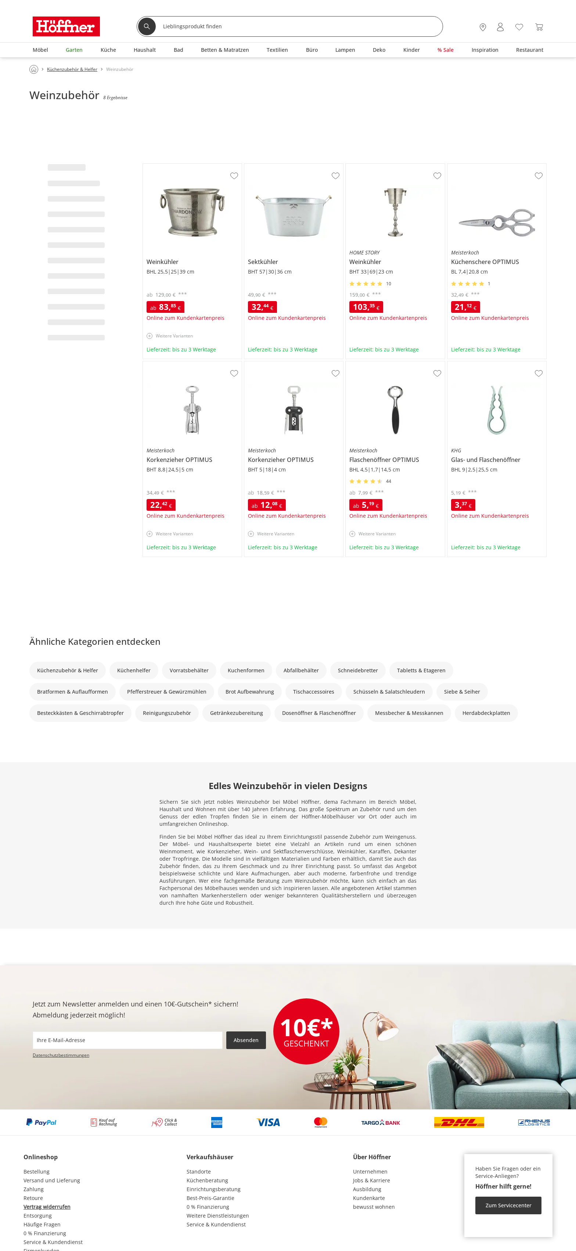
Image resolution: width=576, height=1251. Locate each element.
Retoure (33, 1197)
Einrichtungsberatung (214, 1189)
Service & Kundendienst (53, 1242)
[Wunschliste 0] (519, 26)
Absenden (246, 1040)
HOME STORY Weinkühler (377, 167)
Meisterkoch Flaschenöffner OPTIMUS (392, 364)
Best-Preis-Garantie (210, 1197)
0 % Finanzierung (45, 1233)
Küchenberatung (207, 1180)
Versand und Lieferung (52, 1180)
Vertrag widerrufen (47, 1206)
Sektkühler (257, 167)
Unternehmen (370, 1171)
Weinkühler (157, 167)
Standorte (199, 1171)
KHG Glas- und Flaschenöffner (484, 364)
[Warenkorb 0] (539, 27)
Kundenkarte (369, 1197)
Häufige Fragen (42, 1224)
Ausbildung (367, 1189)
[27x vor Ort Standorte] (483, 27)
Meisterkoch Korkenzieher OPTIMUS (187, 364)
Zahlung (34, 1189)
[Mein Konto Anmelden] (500, 27)
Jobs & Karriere (371, 1180)
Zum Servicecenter (509, 1205)
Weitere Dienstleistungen (218, 1215)
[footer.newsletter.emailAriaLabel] (128, 1040)
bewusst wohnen (374, 1206)
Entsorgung (38, 1215)
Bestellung (37, 1171)
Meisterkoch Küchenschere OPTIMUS (493, 167)
